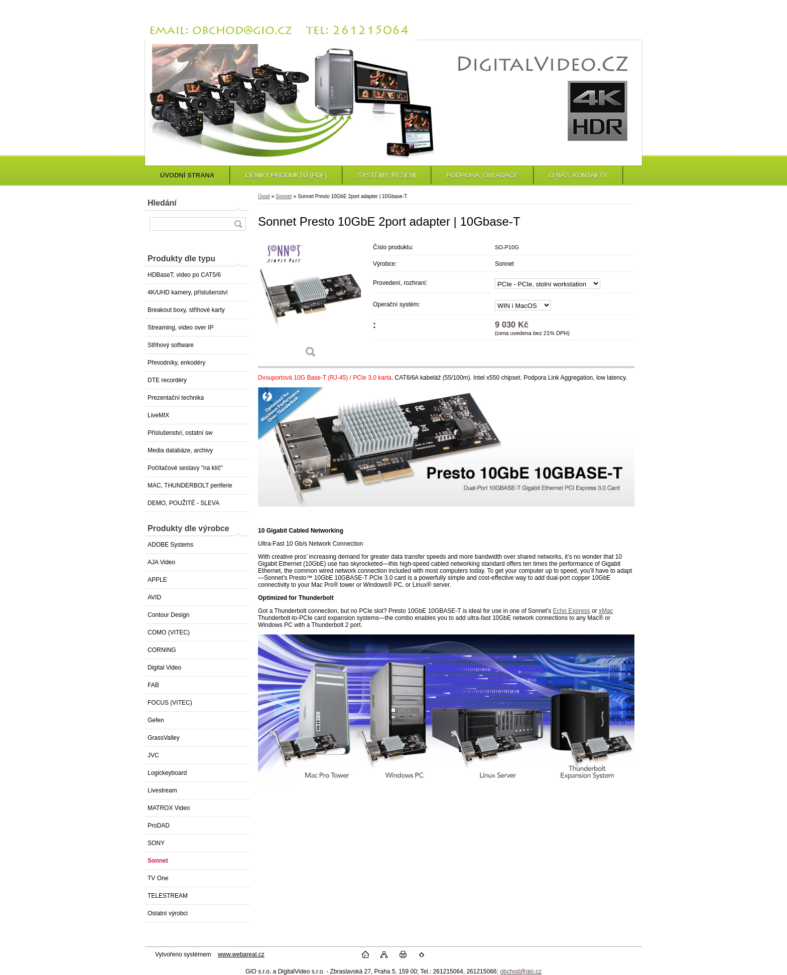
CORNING (162, 650)
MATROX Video (169, 807)
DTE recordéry (167, 380)
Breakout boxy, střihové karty (186, 309)
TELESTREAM (168, 895)
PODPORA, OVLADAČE (482, 175)
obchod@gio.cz (521, 971)
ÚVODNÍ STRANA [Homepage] (187, 175)
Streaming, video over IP (180, 327)
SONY (156, 843)
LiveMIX (158, 415)
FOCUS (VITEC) (170, 702)
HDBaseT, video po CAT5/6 (184, 274)
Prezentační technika (176, 397)
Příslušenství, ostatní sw (180, 432)
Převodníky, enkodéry (176, 362)
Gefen (156, 720)
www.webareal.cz (241, 954)
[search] (238, 224)
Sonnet (158, 860)
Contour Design (168, 614)
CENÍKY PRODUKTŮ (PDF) (286, 175)
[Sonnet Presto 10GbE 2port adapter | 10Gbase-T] (310, 302)
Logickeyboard (167, 772)
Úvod (264, 196)
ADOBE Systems (170, 544)
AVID (154, 597)
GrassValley (164, 737)
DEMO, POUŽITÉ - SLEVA (183, 503)
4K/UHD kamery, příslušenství (188, 292)
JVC (153, 755)
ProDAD (159, 825)
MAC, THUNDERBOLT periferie (190, 485)
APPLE (157, 579)
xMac (606, 610)
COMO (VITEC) (169, 632)
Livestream (162, 790)
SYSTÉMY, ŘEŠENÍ (386, 175)
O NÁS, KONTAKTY (578, 175)
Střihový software (171, 345)
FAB (153, 685)
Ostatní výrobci (168, 913)
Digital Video (164, 667)
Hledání (162, 203)
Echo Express (571, 610)
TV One (158, 878)
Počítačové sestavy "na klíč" (185, 467)
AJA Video (161, 562)
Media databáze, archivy (180, 450)
